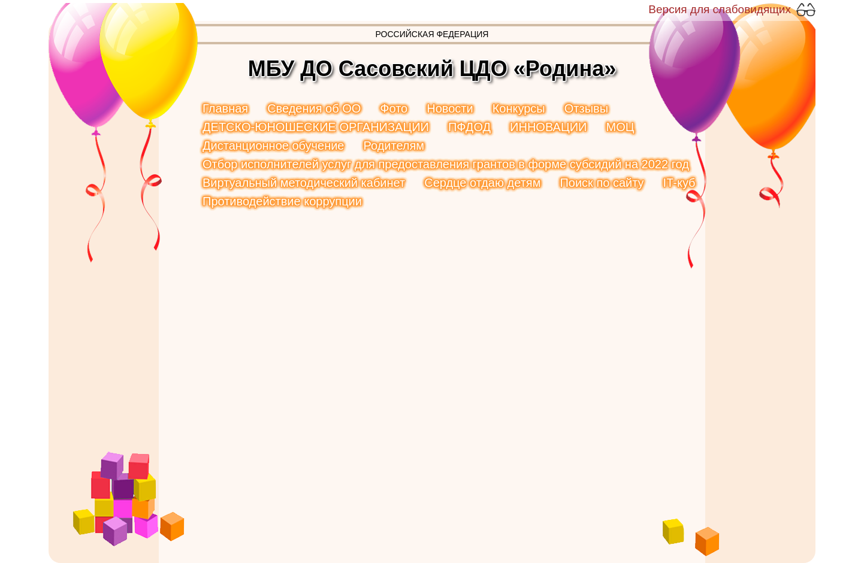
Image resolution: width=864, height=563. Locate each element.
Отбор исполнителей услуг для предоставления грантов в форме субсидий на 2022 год (446, 164)
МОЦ (620, 127)
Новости (450, 108)
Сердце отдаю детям (482, 182)
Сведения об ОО (314, 108)
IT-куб (679, 182)
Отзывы (586, 108)
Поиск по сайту (602, 182)
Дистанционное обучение (273, 145)
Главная (225, 108)
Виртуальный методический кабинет (304, 182)
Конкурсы (519, 108)
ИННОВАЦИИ (548, 127)
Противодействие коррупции (282, 201)
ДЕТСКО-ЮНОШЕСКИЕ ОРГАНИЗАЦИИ (316, 127)
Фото (393, 108)
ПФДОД (469, 127)
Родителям (393, 145)
